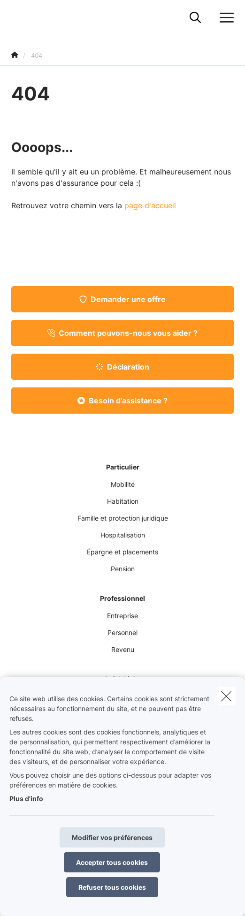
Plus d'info (26, 798)
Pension (123, 569)
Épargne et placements (122, 552)
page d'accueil (150, 205)
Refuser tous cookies (112, 887)
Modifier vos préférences (112, 837)
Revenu (122, 649)
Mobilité (123, 484)
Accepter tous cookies (112, 862)
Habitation (122, 501)
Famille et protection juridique (122, 518)
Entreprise (122, 616)
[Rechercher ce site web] (195, 18)
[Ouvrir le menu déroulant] (224, 18)
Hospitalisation (122, 535)
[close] (226, 696)
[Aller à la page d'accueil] (17, 17)
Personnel (122, 632)
